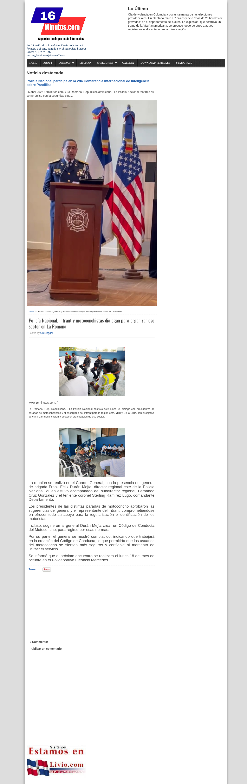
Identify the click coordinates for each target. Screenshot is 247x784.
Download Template (155, 62)
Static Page (184, 62)
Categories (105, 62)
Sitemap (85, 62)
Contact (64, 62)
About (48, 62)
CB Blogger (46, 333)
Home (33, 62)
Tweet (32, 569)
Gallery (128, 62)
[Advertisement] (61, 602)
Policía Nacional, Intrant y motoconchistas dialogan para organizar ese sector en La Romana (91, 323)
